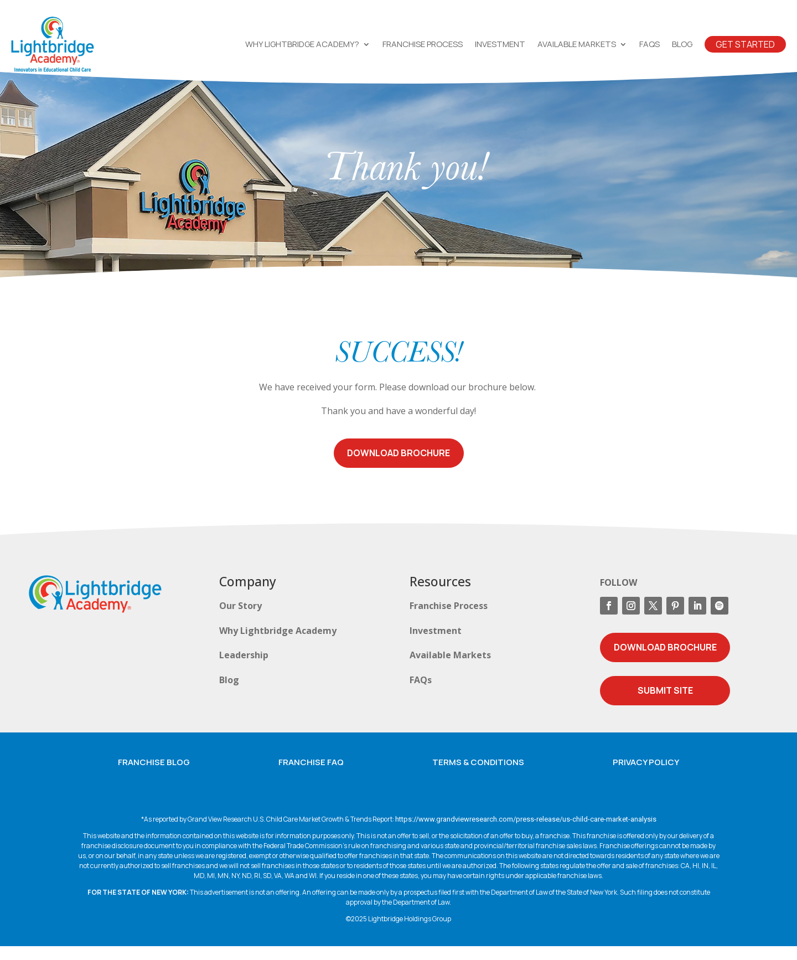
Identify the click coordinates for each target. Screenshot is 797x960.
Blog (682, 44)
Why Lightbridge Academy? (302, 44)
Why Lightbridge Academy (278, 644)
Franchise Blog (154, 776)
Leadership (243, 669)
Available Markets (576, 44)
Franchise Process (422, 44)
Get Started (745, 44)
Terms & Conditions (478, 776)
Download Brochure (398, 467)
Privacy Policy (646, 776)
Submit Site (665, 704)
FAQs (649, 44)
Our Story (240, 619)
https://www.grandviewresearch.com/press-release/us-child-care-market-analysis (525, 833)
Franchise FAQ (311, 776)
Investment (500, 44)
